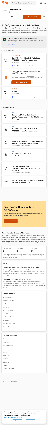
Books (5, 365)
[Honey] (5, 3)
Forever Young (7, 327)
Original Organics (8, 297)
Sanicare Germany (8, 300)
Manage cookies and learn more (13, 417)
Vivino (5, 304)
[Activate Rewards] (32, 17)
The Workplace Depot (9, 323)
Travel (5, 352)
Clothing (5, 359)
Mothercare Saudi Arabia (10, 317)
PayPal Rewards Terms (33, 77)
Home (3, 382)
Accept (31, 421)
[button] (45, 3)
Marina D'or (6, 320)
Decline (17, 421)
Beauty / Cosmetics (9, 369)
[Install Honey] (11, 45)
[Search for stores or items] (23, 3)
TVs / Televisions (8, 345)
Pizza (4, 339)
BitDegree (6, 307)
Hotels (5, 349)
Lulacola (5, 313)
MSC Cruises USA (8, 310)
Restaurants (6, 342)
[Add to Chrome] (11, 221)
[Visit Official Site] (44, 17)
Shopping (6, 355)
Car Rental (6, 362)
